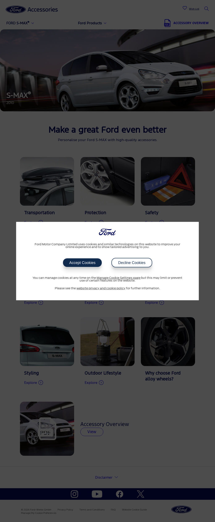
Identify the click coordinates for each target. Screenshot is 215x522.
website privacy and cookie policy (100, 288)
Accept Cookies (82, 263)
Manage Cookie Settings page (118, 278)
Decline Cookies (131, 263)
